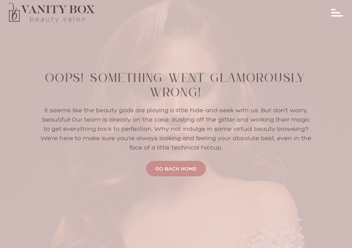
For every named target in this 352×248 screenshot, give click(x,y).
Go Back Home (176, 168)
